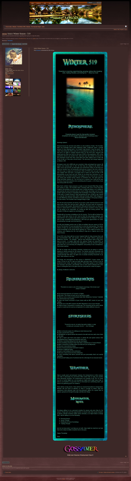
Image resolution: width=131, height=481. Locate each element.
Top (125, 456)
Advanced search (97, 4)
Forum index (9, 26)
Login (125, 29)
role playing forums (22, 38)
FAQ (118, 29)
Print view (126, 26)
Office (6, 74)
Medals (115, 29)
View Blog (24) (11, 72)
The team (101, 472)
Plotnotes (7, 76)
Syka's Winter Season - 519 (19, 34)
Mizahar (28, 26)
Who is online (7, 466)
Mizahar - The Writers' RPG (19, 26)
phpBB (63, 479)
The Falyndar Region (36, 26)
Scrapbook (7, 75)
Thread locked (5, 44)
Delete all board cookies (109, 472)
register (34, 38)
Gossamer (10, 40)
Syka (43, 26)
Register (122, 29)
